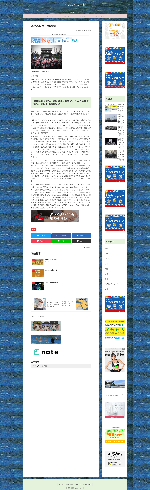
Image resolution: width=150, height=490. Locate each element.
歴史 (106, 274)
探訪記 (107, 258)
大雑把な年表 (87, 485)
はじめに (61, 485)
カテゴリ (78, 485)
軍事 (106, 289)
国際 (106, 253)
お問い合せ (69, 485)
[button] (123, 395)
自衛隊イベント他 (112, 284)
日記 (106, 263)
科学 (106, 279)
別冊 (34, 229)
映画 (106, 269)
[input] (115, 395)
